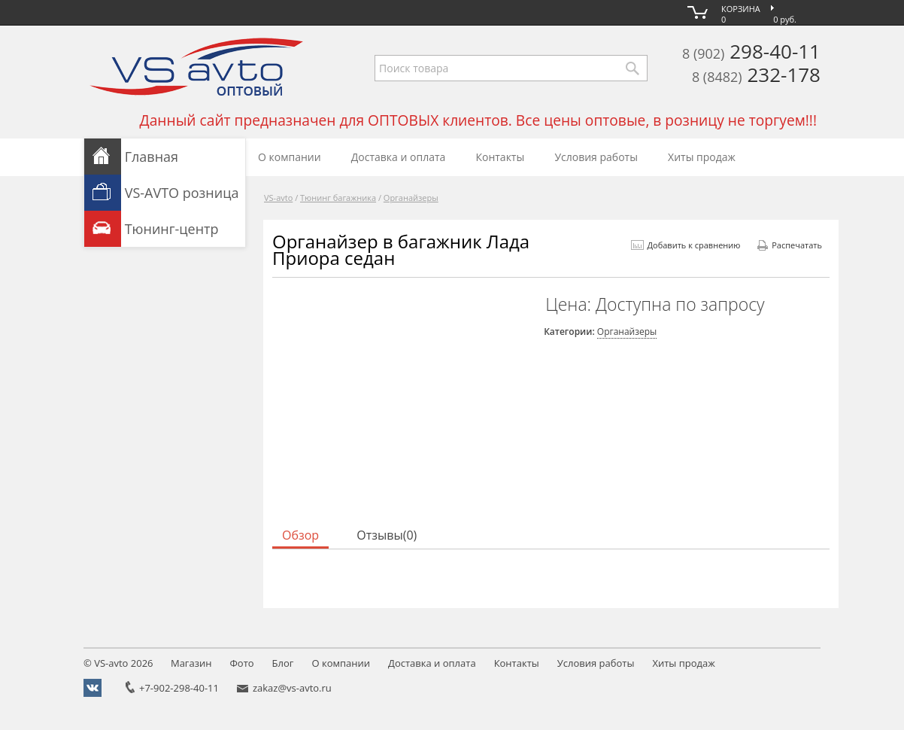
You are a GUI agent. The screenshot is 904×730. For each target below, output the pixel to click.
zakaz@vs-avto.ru (292, 688)
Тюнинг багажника (338, 197)
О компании (289, 157)
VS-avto (278, 197)
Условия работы (596, 157)
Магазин (191, 663)
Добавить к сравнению (686, 245)
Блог (283, 663)
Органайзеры (411, 197)
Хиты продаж (702, 157)
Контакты (499, 157)
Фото (241, 663)
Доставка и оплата (398, 157)
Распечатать (789, 245)
